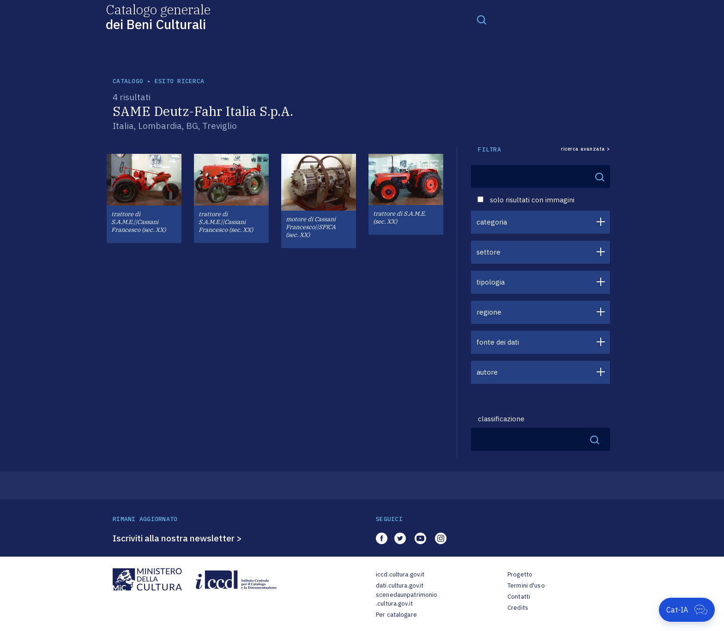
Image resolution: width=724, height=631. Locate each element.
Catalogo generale (158, 16)
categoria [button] (492, 222)
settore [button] (489, 252)
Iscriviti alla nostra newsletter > (177, 538)
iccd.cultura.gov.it (400, 574)
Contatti (518, 597)
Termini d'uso (526, 585)
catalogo (128, 81)
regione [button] (489, 312)
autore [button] (487, 372)
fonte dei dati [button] (498, 342)
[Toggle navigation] (482, 19)
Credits (517, 608)
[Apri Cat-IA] (687, 610)
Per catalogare (396, 615)
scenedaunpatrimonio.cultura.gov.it (406, 599)
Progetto (519, 574)
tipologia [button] (491, 282)
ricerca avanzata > (585, 149)
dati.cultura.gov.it (399, 585)
